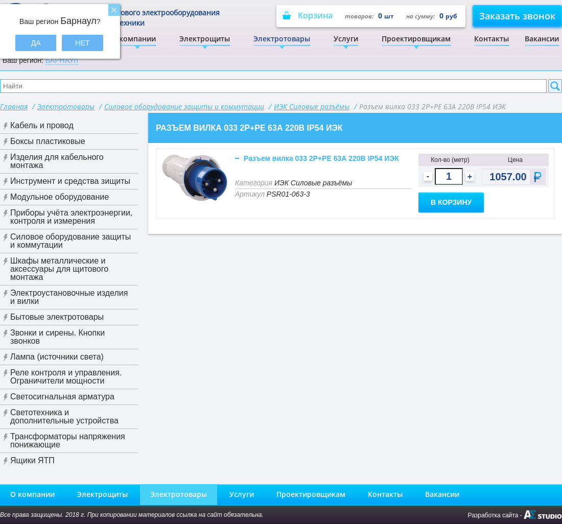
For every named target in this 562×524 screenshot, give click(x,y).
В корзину (451, 202)
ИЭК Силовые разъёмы (311, 106)
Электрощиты (204, 38)
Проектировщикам (416, 38)
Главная (14, 106)
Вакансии (542, 38)
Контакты (491, 38)
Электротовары (281, 38)
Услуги (346, 38)
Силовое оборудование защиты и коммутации (184, 106)
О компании (133, 38)
